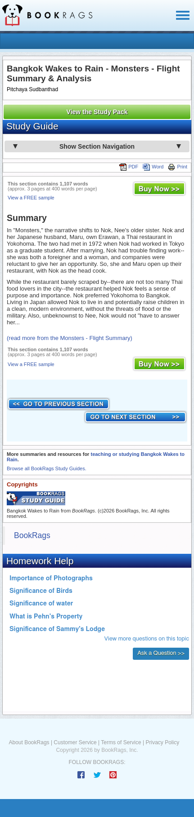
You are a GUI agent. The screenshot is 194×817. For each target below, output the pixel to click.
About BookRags (29, 742)
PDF (128, 166)
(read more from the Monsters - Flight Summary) (69, 338)
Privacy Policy (162, 742)
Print (177, 166)
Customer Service (75, 742)
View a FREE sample (31, 197)
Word (153, 166)
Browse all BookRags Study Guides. (46, 468)
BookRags (32, 535)
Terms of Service (121, 742)
